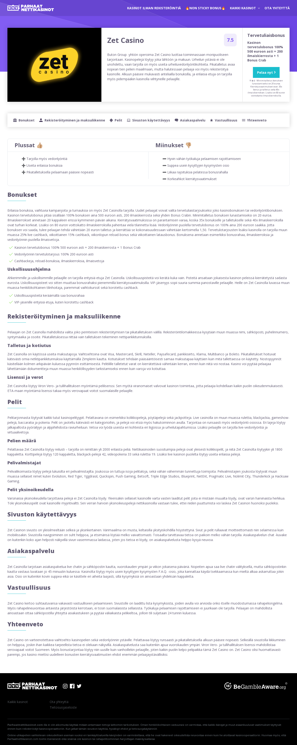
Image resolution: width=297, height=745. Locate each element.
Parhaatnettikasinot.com (25, 724)
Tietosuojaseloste (63, 707)
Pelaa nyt (265, 72)
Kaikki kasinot (245, 8)
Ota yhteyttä (277, 8)
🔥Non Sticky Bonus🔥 (205, 8)
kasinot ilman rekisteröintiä (154, 8)
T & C (252, 80)
